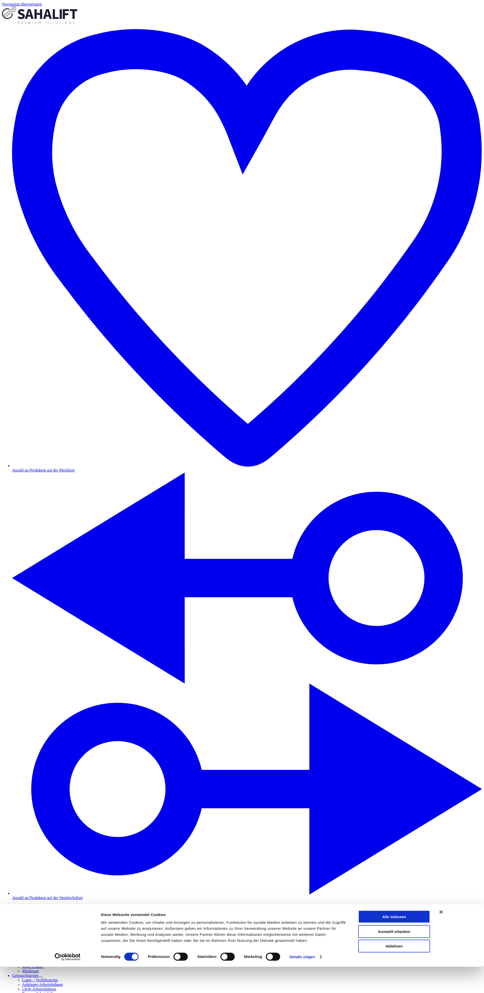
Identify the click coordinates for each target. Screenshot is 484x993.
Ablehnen (394, 845)
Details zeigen (302, 856)
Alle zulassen (394, 816)
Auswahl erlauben (394, 831)
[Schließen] (4, 918)
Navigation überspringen (22, 4)
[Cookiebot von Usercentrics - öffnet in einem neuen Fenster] (68, 856)
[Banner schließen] (441, 811)
